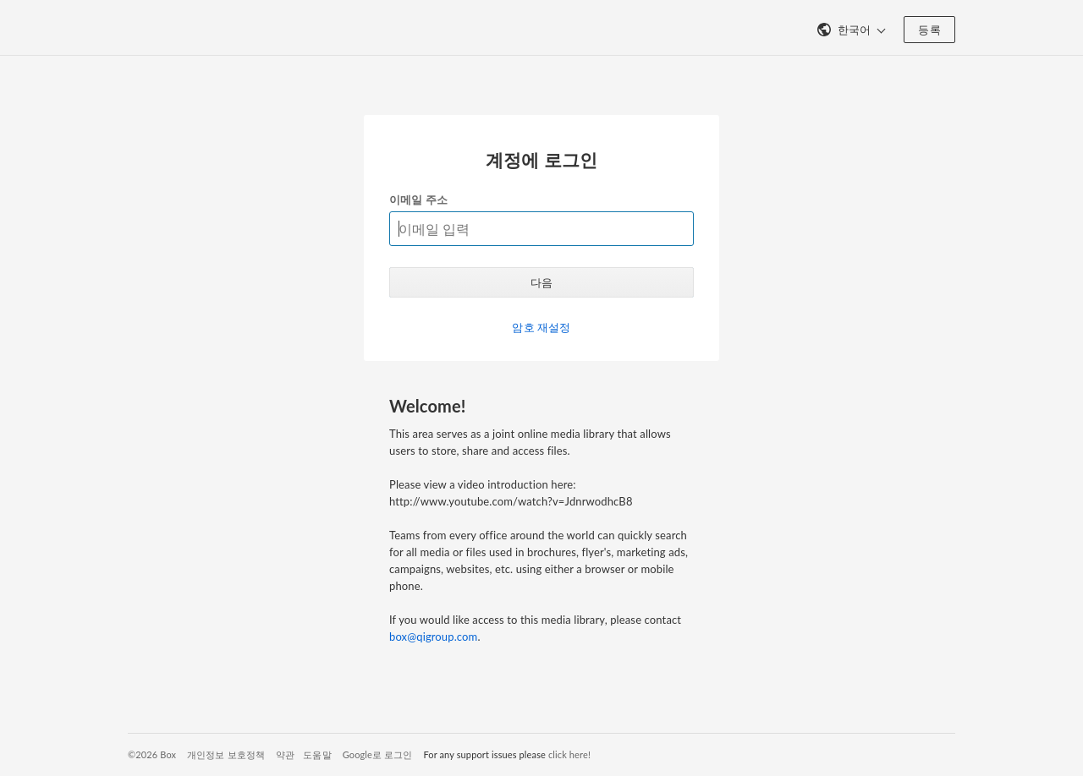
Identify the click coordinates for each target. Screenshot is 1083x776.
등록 (929, 29)
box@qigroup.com (433, 636)
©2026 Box (152, 754)
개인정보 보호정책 (226, 754)
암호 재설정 (541, 327)
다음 (542, 282)
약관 (285, 754)
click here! (569, 754)
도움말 (317, 754)
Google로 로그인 (378, 754)
